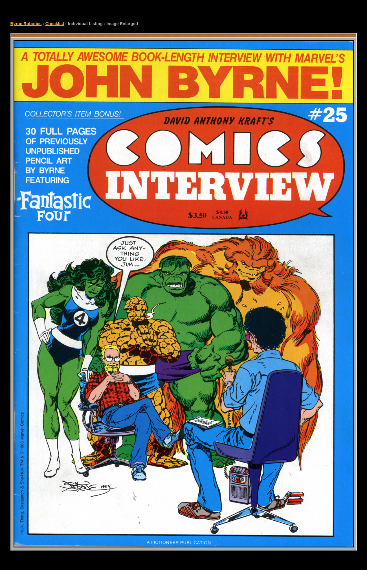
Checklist (54, 23)
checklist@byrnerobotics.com (305, 553)
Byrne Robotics (26, 23)
